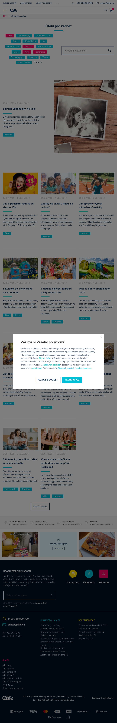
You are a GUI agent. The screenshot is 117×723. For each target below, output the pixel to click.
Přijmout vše (44, 358)
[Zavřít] (100, 337)
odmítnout (37, 368)
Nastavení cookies (51, 364)
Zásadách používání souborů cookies (74, 368)
